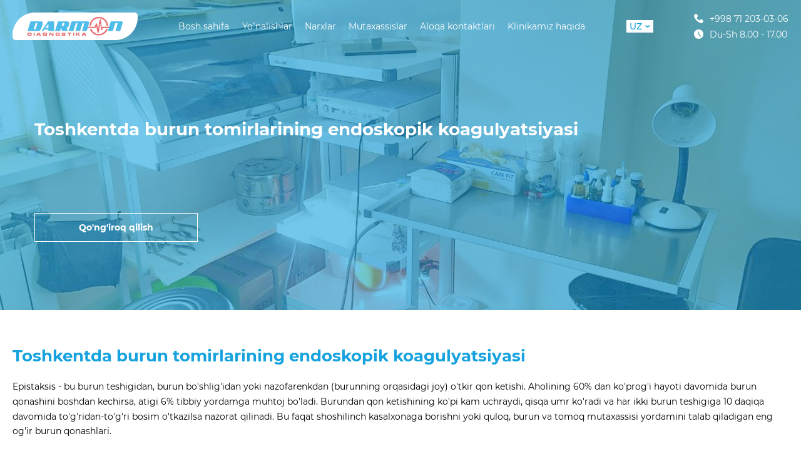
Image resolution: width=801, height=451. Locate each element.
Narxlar (320, 26)
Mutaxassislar (378, 26)
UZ (640, 26)
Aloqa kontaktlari (457, 26)
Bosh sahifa (203, 26)
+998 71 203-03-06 (741, 18)
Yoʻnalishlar (267, 26)
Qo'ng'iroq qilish (116, 227)
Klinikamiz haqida (546, 26)
